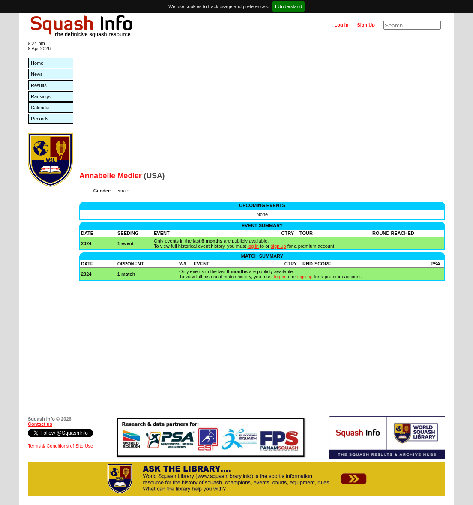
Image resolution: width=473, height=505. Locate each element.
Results (39, 85)
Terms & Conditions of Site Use (60, 445)
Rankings (41, 96)
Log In (341, 24)
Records (39, 118)
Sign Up (366, 24)
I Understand (288, 6)
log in (253, 246)
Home (37, 63)
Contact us (40, 424)
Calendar (40, 107)
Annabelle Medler (110, 175)
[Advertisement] (262, 107)
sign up (278, 246)
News (37, 74)
